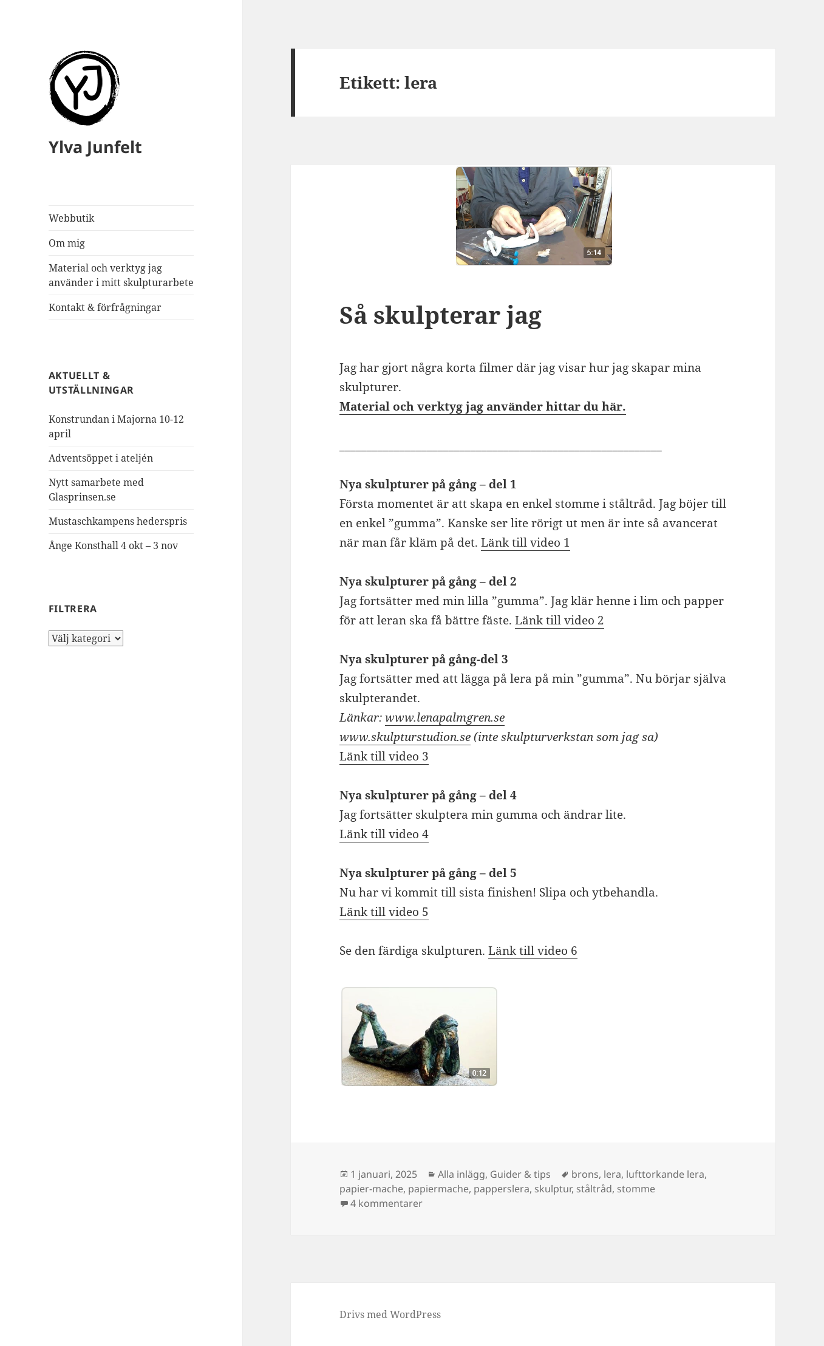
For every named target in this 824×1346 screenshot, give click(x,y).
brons (585, 1174)
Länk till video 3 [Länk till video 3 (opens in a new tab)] (384, 756)
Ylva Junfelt (95, 146)
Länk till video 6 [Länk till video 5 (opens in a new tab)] (532, 950)
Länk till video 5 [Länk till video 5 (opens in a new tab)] (384, 912)
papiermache (438, 1188)
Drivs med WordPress (390, 1314)
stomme (636, 1188)
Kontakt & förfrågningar (105, 307)
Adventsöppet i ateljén (101, 458)
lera (612, 1174)
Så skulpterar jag (440, 314)
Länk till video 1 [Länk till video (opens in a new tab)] (525, 542)
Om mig (67, 243)
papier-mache (371, 1188)
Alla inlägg (461, 1174)
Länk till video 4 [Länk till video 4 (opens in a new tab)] (384, 834)
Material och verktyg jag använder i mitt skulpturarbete (121, 275)
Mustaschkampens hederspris (118, 521)
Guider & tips (520, 1174)
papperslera (501, 1188)
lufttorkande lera (665, 1174)
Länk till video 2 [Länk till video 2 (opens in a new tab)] (559, 620)
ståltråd (594, 1188)
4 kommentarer (386, 1203)
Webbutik (71, 218)
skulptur (552, 1188)
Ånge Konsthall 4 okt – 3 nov (113, 545)
